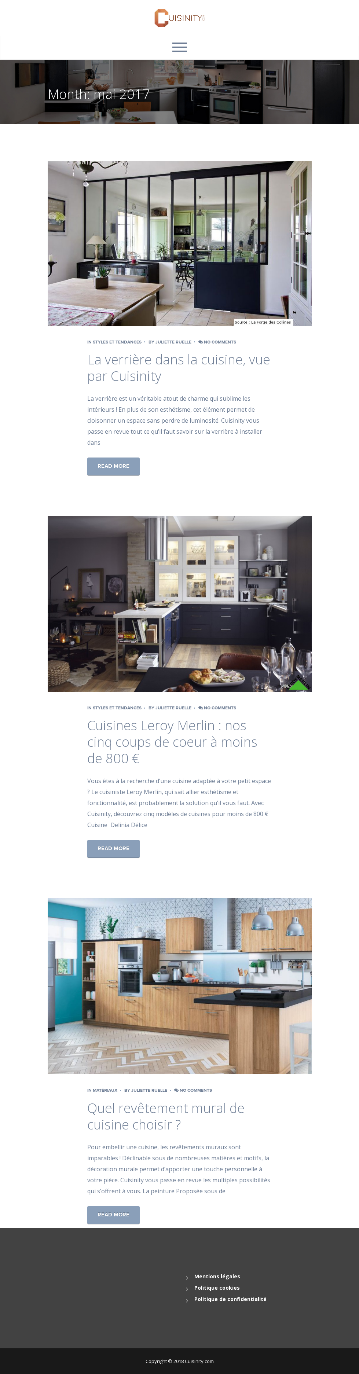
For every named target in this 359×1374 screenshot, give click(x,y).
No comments (217, 342)
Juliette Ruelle (173, 342)
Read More (113, 466)
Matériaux (105, 1090)
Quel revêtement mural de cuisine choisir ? (166, 1116)
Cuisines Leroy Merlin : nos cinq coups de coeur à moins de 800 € (172, 741)
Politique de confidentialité (230, 1299)
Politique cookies (217, 1287)
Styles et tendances (117, 342)
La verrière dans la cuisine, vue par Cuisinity (178, 367)
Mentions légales (217, 1276)
